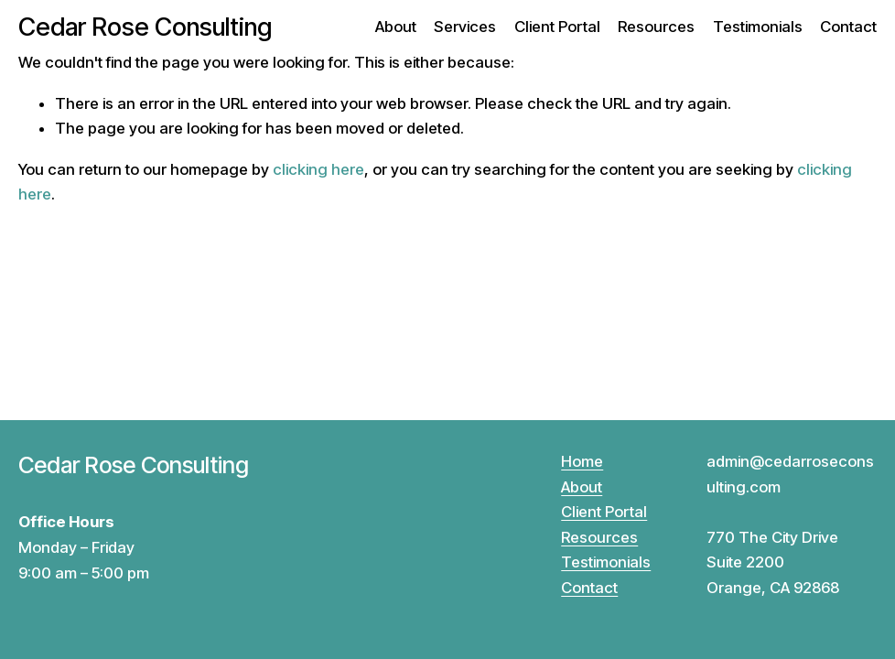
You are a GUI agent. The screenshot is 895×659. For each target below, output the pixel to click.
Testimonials (758, 26)
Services (465, 26)
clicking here (318, 169)
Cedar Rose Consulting (145, 27)
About (395, 26)
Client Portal (557, 26)
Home (582, 461)
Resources (656, 26)
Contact (848, 26)
